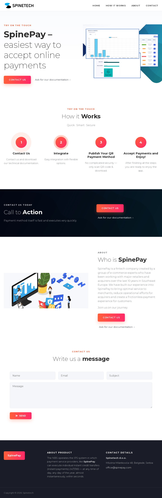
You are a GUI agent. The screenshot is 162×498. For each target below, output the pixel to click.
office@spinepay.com (118, 467)
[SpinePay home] (19, 5)
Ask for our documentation (53, 80)
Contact (152, 5)
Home (96, 5)
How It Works (116, 5)
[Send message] (20, 415)
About (135, 5)
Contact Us (17, 79)
